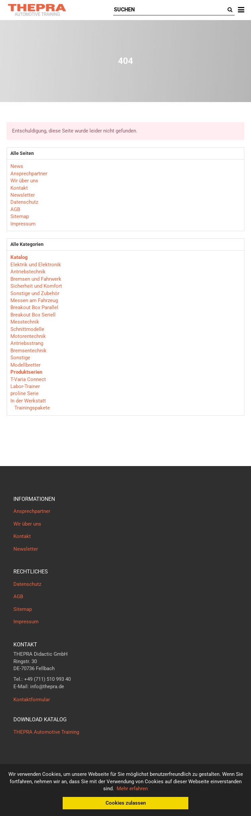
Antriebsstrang (26, 343)
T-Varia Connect (28, 379)
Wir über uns (24, 181)
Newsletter (22, 195)
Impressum (23, 224)
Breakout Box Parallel (34, 307)
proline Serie (24, 393)
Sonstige (20, 358)
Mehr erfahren (132, 789)
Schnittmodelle (27, 329)
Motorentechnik (28, 336)
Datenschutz (24, 202)
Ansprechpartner (28, 174)
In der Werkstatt (28, 401)
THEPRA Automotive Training (46, 732)
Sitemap (19, 216)
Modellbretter (25, 365)
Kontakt (19, 188)
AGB (15, 209)
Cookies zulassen (126, 803)
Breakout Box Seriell (33, 315)
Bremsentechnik (28, 351)
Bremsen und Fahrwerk (35, 279)
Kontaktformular (31, 700)
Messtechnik (24, 322)
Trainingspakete (31, 408)
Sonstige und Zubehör (34, 293)
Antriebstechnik (28, 272)
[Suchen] (169, 10)
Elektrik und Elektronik (35, 265)
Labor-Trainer (25, 386)
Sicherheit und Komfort (36, 286)
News (16, 166)
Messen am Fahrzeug (34, 300)
